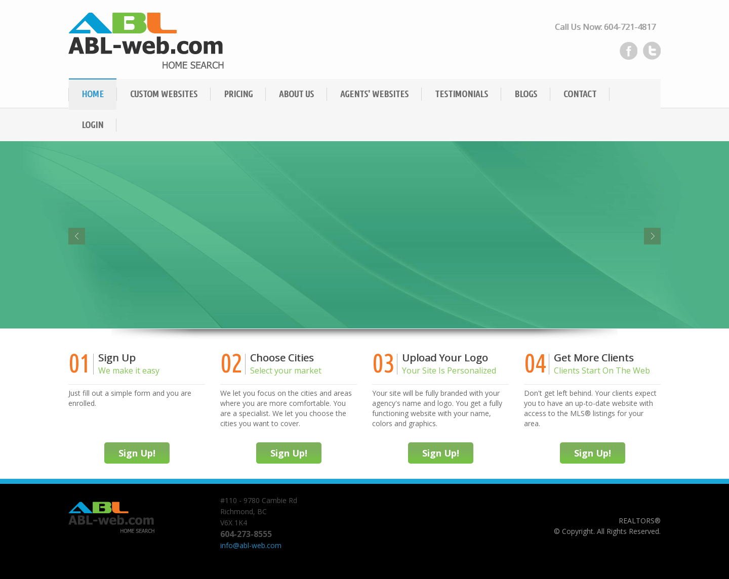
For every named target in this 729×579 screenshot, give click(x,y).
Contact (579, 94)
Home (93, 94)
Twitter (651, 51)
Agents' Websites (374, 94)
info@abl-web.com (250, 545)
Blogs (525, 94)
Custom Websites (163, 94)
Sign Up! (136, 453)
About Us (296, 94)
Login (92, 124)
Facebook (628, 51)
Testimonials (461, 94)
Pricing (238, 94)
